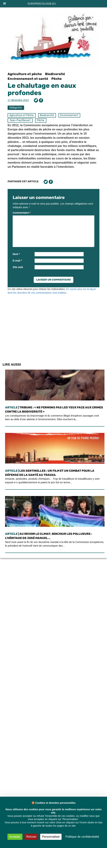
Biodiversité (55, 74)
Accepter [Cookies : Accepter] (15, 836)
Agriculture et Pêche (21, 115)
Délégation (15, 107)
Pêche (56, 79)
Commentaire (22, 212)
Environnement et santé (28, 79)
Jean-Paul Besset (20, 120)
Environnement (69, 115)
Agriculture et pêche (25, 74)
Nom (16, 254)
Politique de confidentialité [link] (82, 836)
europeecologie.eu (42, 3)
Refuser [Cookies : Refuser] (31, 836)
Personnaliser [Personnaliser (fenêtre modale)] (51, 836)
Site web (18, 267)
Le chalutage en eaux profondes (42, 89)
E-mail (17, 260)
